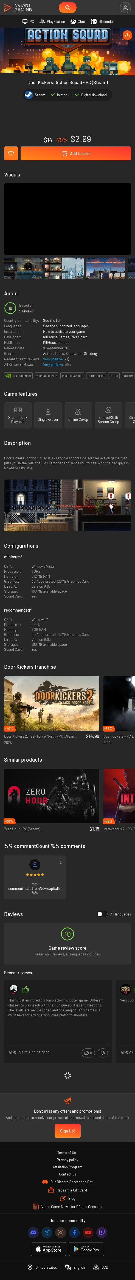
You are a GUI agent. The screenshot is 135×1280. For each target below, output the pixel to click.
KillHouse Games (56, 337)
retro (114, 375)
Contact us (67, 1174)
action (128, 375)
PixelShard (79, 337)
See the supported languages (66, 326)
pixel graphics (72, 375)
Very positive (53, 359)
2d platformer (46, 375)
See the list (52, 320)
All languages (114, 914)
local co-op (96, 375)
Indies (59, 353)
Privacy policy (67, 1160)
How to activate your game (64, 331)
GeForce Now (22, 375)
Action (48, 353)
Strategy (91, 353)
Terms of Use (67, 1152)
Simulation (74, 353)
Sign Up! (67, 1130)
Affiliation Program (67, 1167)
